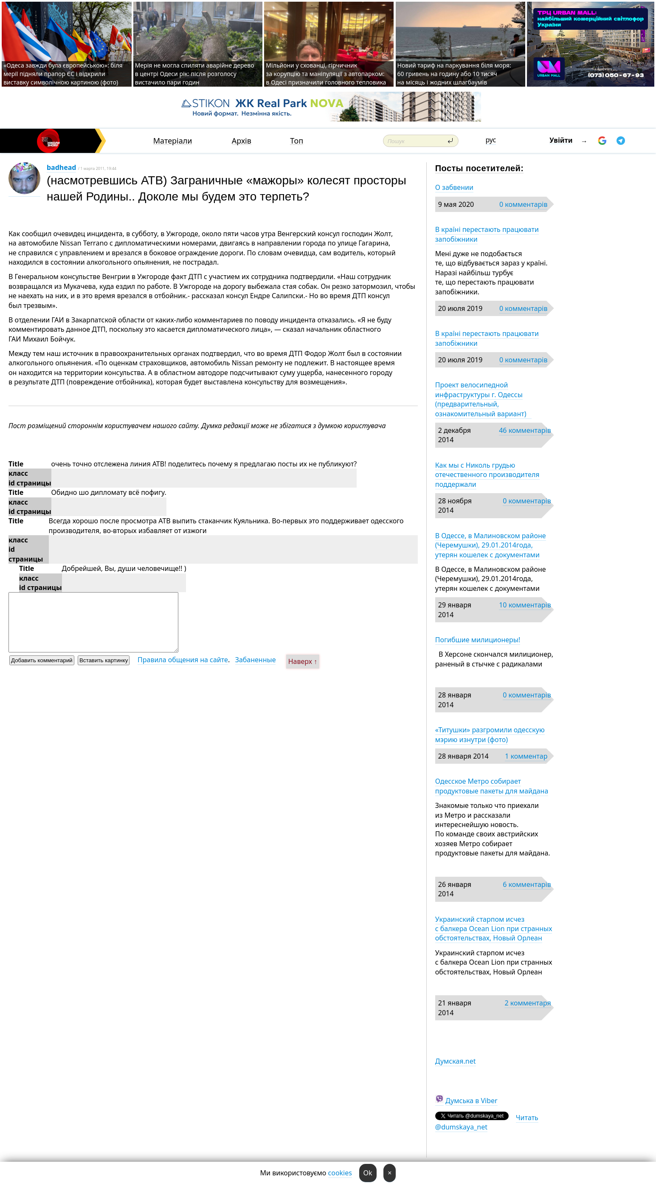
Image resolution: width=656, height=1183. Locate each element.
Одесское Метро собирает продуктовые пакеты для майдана (492, 785)
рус (491, 139)
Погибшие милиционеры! (478, 639)
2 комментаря (527, 1003)
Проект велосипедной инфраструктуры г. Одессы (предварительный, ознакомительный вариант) (483, 399)
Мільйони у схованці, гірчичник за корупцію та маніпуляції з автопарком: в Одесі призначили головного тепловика (326, 73)
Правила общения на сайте (183, 659)
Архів (241, 141)
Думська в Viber (471, 1100)
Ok (367, 1172)
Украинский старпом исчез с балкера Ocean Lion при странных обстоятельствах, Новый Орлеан (493, 929)
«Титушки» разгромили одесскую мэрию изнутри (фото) (490, 734)
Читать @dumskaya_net (486, 1122)
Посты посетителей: (479, 168)
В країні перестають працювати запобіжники (487, 234)
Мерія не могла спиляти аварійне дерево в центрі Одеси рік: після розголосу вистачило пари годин (194, 73)
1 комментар (526, 756)
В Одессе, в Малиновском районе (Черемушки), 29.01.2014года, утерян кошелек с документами (490, 545)
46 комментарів (525, 430)
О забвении (454, 187)
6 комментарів (527, 884)
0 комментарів (523, 204)
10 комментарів (525, 605)
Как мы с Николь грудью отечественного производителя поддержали (487, 474)
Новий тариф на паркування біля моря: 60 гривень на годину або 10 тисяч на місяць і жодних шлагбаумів (454, 73)
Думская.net (455, 1061)
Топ (296, 141)
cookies (340, 1172)
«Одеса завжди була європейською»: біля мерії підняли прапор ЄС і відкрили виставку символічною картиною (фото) (62, 73)
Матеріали (172, 141)
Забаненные (255, 659)
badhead (61, 167)
